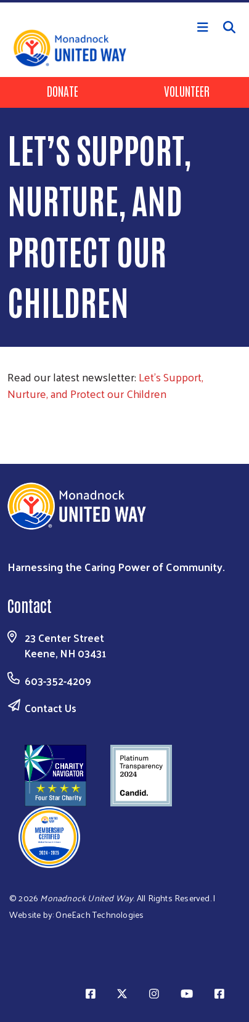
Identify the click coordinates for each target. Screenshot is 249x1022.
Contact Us (50, 708)
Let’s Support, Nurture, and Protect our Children (105, 385)
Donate (62, 91)
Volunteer (187, 91)
